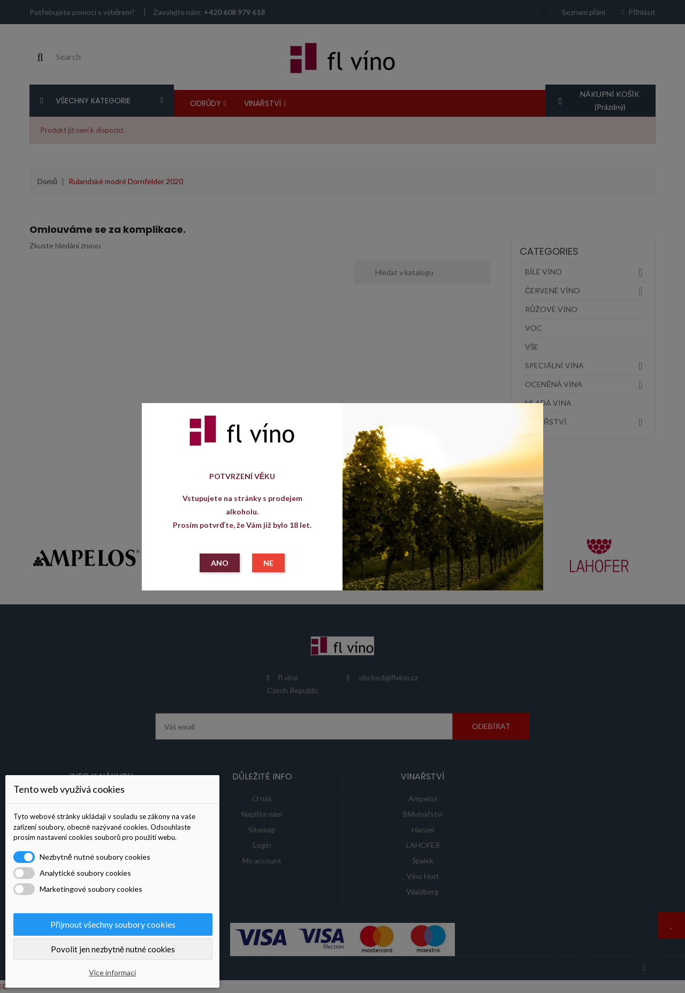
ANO (220, 562)
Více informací (112, 972)
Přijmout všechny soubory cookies (113, 924)
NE (268, 562)
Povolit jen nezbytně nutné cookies (113, 949)
